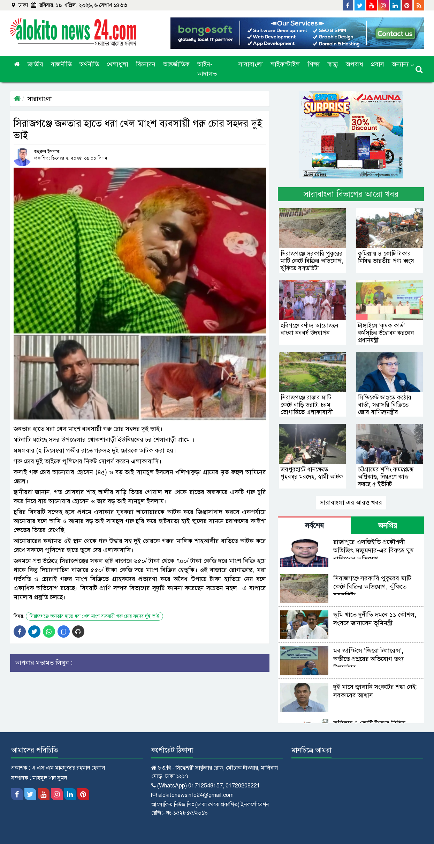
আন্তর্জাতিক (176, 64)
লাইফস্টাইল (285, 64)
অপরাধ (354, 64)
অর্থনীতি (89, 64)
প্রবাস (377, 64)
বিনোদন (145, 64)
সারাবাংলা (250, 64)
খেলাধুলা (117, 64)
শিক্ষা (313, 64)
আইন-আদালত (207, 69)
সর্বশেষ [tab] (314, 525)
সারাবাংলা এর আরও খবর (351, 502)
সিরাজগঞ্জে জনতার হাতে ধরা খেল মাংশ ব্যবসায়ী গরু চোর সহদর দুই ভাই (94, 616)
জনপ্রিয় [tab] (387, 525)
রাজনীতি (61, 64)
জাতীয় (35, 64)
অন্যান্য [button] (400, 64)
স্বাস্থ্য (332, 64)
